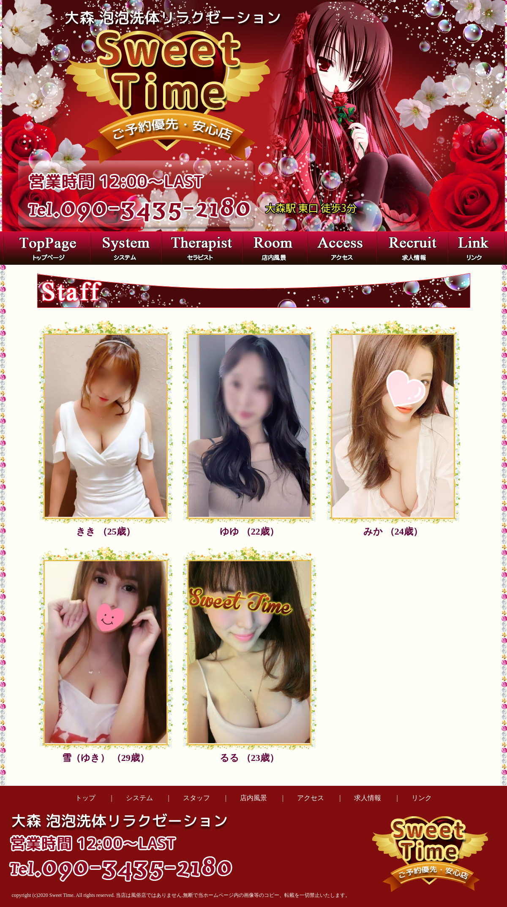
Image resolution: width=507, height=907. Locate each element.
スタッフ (196, 797)
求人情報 (367, 797)
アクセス (310, 797)
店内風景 (253, 797)
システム (139, 797)
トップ (85, 797)
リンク (422, 797)
